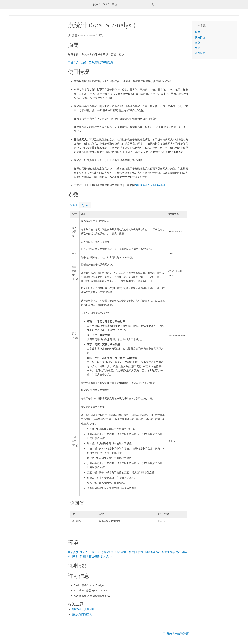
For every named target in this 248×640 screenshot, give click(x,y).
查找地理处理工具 (82, 614)
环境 (197, 47)
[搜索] (152, 4)
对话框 (73, 205)
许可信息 (200, 52)
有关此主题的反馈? (178, 633)
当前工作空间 (129, 552)
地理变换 (149, 552)
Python (85, 205)
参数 (197, 42)
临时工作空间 (80, 556)
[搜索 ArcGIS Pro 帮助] (120, 4)
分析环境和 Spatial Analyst (150, 185)
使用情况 (200, 37)
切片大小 (106, 556)
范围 (140, 552)
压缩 (117, 552)
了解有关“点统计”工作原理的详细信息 (90, 62)
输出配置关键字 (165, 552)
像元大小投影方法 (102, 552)
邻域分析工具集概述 (83, 609)
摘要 (197, 32)
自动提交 (73, 552)
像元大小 (85, 552)
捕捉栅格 (94, 556)
